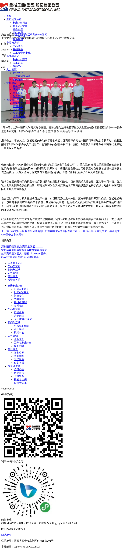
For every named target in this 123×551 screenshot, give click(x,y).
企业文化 (18, 73)
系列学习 (18, 89)
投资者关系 (12, 99)
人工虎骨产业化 (22, 52)
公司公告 (18, 103)
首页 (8, 16)
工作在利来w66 (21, 76)
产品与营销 (12, 42)
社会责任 (18, 29)
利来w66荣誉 (20, 26)
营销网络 (18, 49)
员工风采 (18, 62)
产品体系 (18, 46)
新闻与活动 (12, 56)
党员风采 (18, 93)
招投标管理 (19, 36)
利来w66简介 (20, 22)
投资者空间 (19, 113)
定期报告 (18, 106)
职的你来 (18, 79)
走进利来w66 (13, 19)
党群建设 (11, 83)
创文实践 (18, 96)
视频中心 (18, 66)
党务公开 (18, 86)
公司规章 (18, 109)
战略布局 (18, 32)
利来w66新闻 (20, 59)
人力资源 (11, 69)
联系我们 (18, 39)
